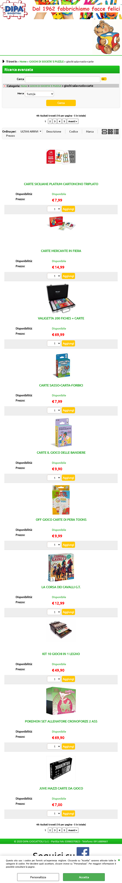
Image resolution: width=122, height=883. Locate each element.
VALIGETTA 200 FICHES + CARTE (61, 318)
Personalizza (38, 877)
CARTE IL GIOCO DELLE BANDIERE (61, 452)
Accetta (84, 877)
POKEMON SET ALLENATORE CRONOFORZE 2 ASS (61, 721)
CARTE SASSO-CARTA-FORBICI (61, 385)
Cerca (20, 79)
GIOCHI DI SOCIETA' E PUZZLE (45, 85)
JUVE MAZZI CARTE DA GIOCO (61, 788)
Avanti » (72, 121)
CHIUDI (119, 860)
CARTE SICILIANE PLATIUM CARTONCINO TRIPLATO (61, 184)
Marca (20, 93)
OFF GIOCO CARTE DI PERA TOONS (61, 519)
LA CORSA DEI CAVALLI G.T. (61, 587)
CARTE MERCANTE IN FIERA (61, 251)
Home (24, 85)
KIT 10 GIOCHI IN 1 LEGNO (61, 654)
